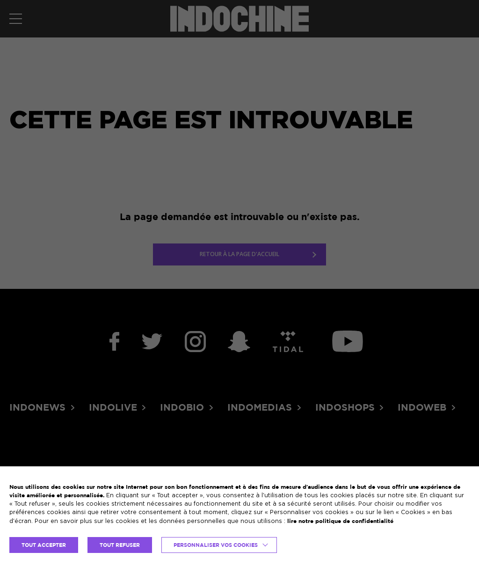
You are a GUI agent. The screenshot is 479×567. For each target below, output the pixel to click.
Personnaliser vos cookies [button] (216, 545)
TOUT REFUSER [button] (120, 545)
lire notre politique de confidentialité (340, 521)
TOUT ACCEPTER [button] (44, 545)
